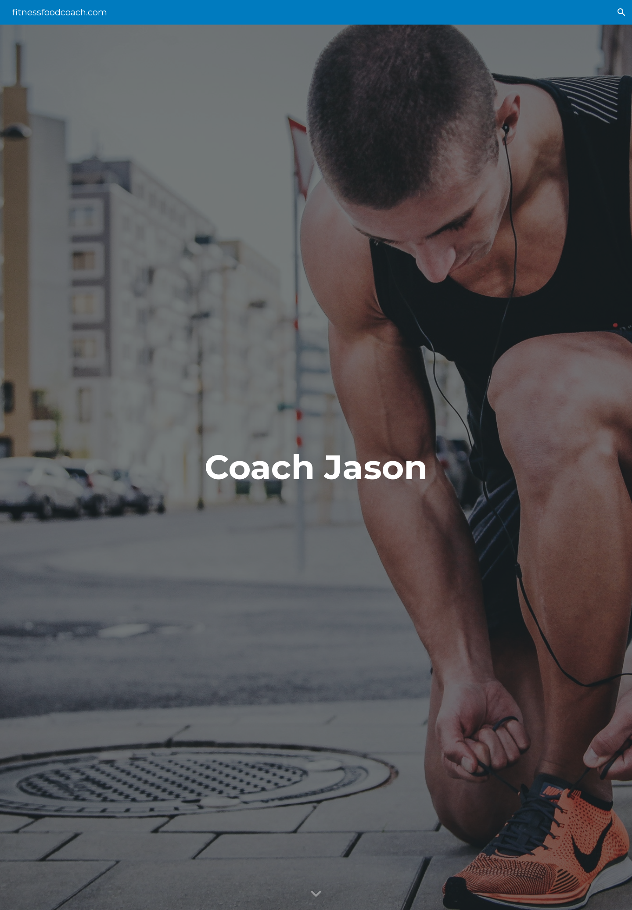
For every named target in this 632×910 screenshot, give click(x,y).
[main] (316, 467)
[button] (621, 12)
